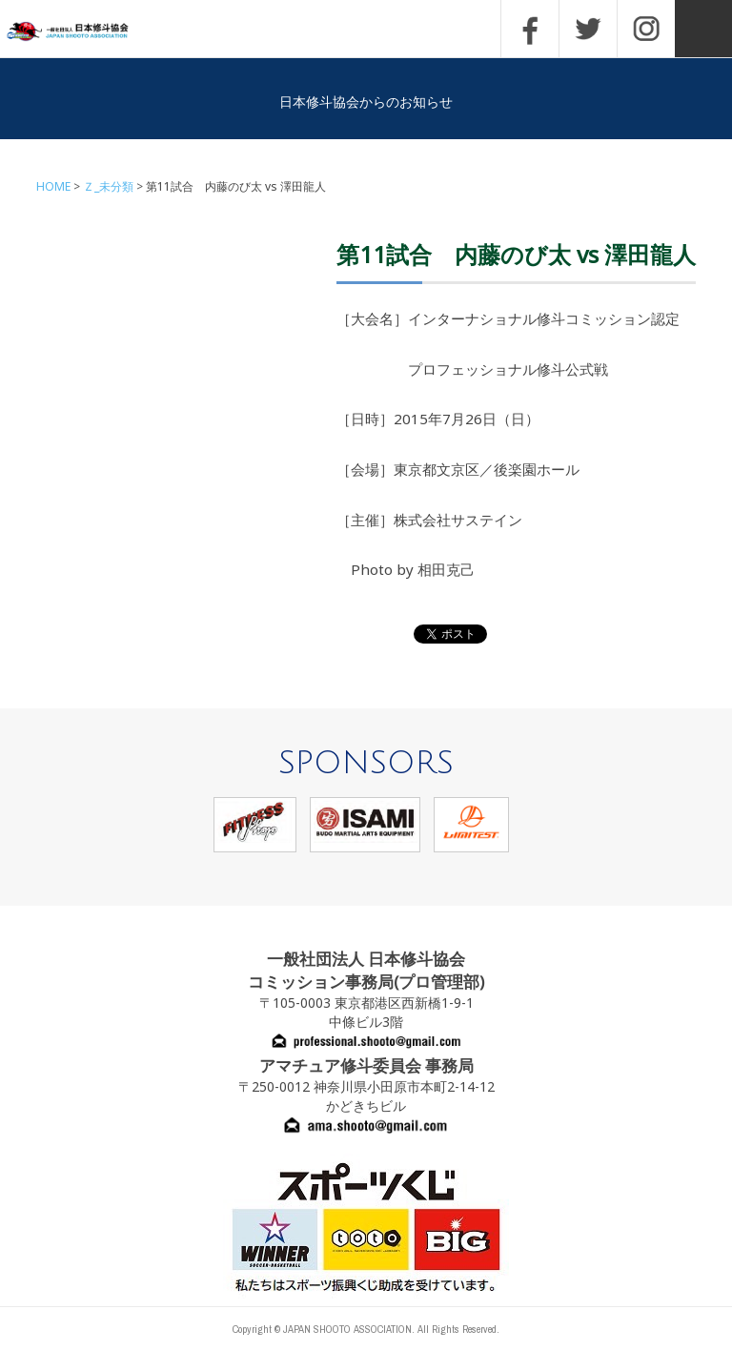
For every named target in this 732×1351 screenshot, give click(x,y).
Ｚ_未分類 (108, 186)
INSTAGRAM (646, 28)
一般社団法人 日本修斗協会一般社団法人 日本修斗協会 (81, 32)
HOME (53, 186)
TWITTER (588, 28)
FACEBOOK (530, 28)
